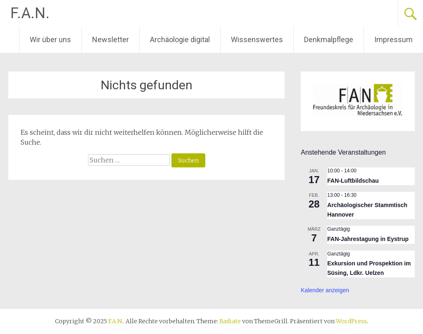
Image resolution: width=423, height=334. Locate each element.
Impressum (393, 39)
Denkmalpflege (328, 39)
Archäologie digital (180, 39)
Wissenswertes (257, 39)
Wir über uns (50, 39)
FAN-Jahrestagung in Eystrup (368, 239)
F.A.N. (30, 13)
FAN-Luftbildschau (352, 180)
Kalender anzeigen (325, 290)
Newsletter (110, 39)
